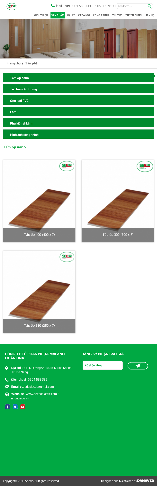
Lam (13, 112)
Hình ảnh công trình (24, 134)
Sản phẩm (32, 63)
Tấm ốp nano (19, 78)
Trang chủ (13, 63)
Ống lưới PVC (19, 100)
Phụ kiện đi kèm (21, 123)
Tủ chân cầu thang (23, 89)
